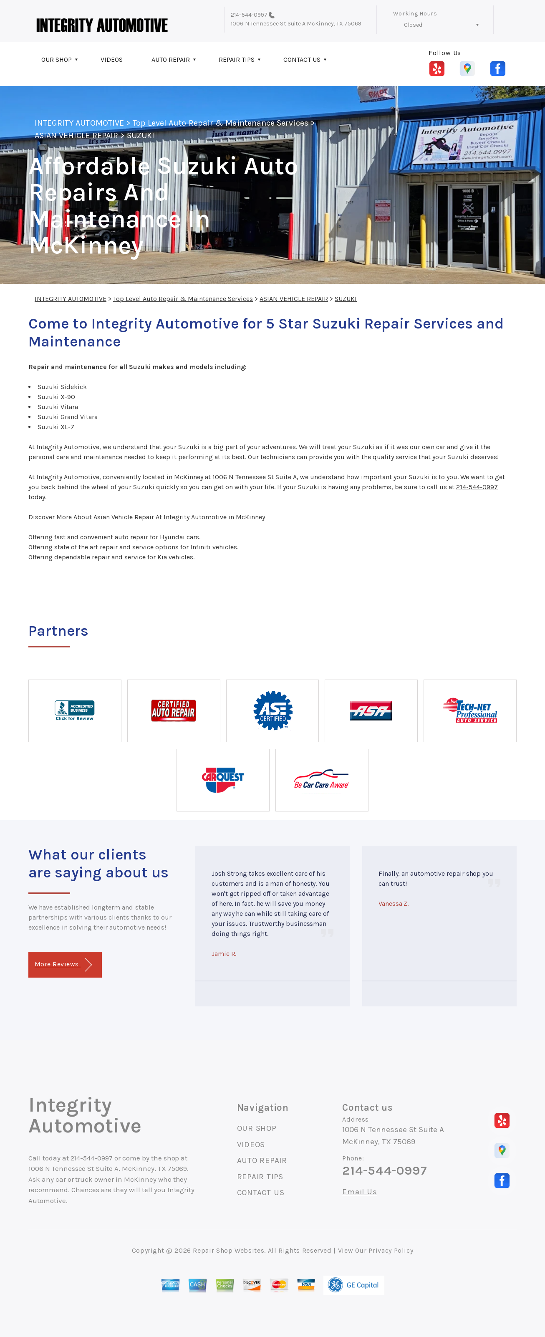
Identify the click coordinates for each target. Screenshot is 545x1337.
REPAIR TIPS (237, 59)
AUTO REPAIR (170, 59)
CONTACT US (301, 59)
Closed (413, 24)
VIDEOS (112, 59)
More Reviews (63, 965)
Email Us (359, 1192)
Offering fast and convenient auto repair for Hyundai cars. (114, 537)
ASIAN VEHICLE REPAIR (76, 135)
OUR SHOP (56, 59)
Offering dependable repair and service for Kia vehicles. (111, 557)
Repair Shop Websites (228, 1250)
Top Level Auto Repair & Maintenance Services (220, 123)
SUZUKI (140, 135)
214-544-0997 (249, 14)
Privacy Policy (390, 1250)
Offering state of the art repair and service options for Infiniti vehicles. (133, 547)
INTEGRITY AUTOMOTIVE (79, 123)
